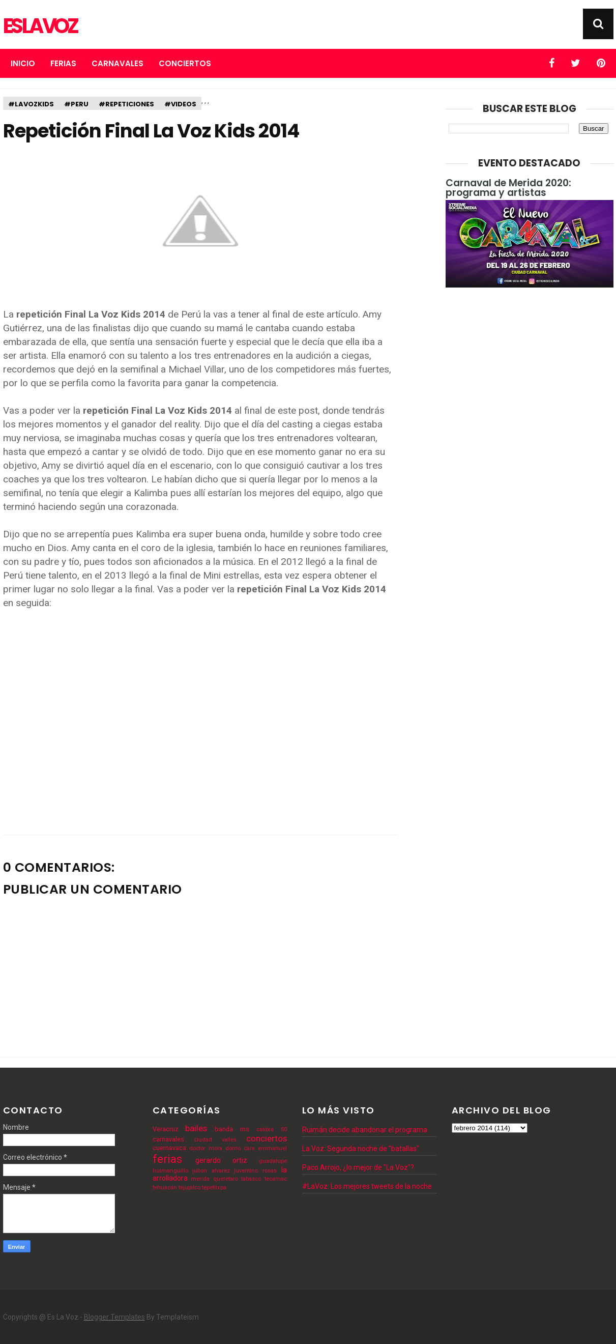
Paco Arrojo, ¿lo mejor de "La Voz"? (358, 1167)
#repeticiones (126, 104)
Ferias (63, 63)
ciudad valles (215, 1139)
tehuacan (165, 1187)
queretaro (225, 1179)
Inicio (23, 63)
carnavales (168, 1139)
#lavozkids (31, 104)
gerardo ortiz (221, 1160)
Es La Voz (40, 26)
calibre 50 (271, 1129)
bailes (196, 1128)
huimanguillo (170, 1170)
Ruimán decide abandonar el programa (364, 1130)
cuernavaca (169, 1148)
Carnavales (117, 63)
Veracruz (166, 1129)
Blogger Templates (114, 1317)
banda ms (232, 1129)
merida (200, 1179)
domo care (240, 1148)
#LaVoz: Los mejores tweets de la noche (367, 1186)
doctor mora (205, 1148)
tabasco (251, 1179)
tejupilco (189, 1187)
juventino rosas (255, 1170)
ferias (167, 1158)
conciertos (266, 1138)
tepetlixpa (214, 1187)
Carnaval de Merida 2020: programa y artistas (508, 187)
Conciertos (185, 63)
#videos (180, 104)
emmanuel (272, 1148)
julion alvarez (211, 1170)
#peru (76, 104)
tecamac (276, 1179)
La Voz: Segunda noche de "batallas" (360, 1149)
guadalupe (273, 1161)
